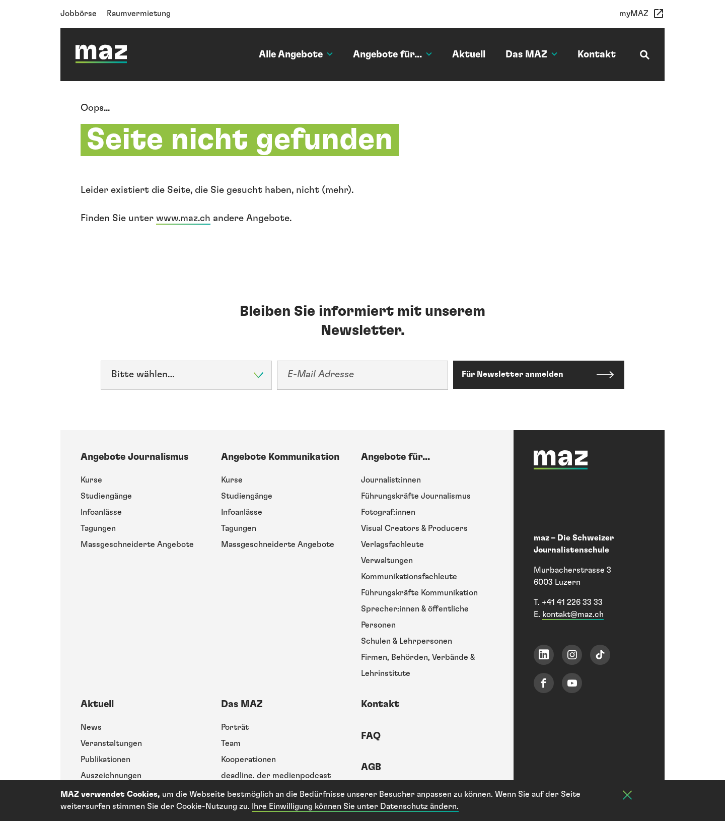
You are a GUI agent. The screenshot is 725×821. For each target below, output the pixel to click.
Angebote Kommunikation (280, 457)
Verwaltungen (387, 561)
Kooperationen (248, 760)
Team (231, 743)
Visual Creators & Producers (414, 528)
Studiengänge (106, 496)
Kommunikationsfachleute (409, 577)
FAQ (371, 736)
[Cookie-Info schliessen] (627, 797)
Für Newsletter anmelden (514, 374)
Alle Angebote (296, 54)
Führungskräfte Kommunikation (419, 593)
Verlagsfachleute (392, 544)
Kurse (91, 480)
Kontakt (596, 54)
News (91, 727)
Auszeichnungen (111, 776)
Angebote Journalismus (134, 457)
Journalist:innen (391, 480)
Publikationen (105, 760)
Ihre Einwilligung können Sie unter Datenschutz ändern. (355, 807)
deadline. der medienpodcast (276, 776)
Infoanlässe (101, 512)
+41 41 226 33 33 (572, 602)
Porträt (235, 727)
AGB (371, 767)
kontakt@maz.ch (573, 614)
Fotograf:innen (388, 512)
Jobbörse (78, 14)
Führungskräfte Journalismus (416, 496)
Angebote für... (392, 54)
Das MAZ (531, 54)
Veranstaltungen (111, 743)
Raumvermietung (139, 14)
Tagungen (98, 528)
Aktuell (468, 54)
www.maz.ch (183, 218)
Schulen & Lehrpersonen (406, 641)
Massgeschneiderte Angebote (137, 544)
